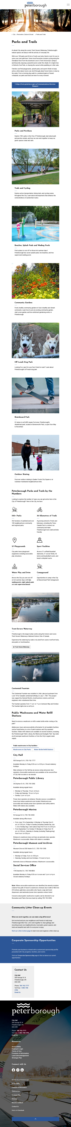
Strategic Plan (17, 1058)
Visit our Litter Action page (21, 931)
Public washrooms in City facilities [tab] (25, 746)
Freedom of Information (20, 1053)
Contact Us (15, 1106)
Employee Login (17, 1049)
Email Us (18, 992)
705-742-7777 (24, 986)
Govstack (21, 1110)
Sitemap (14, 1099)
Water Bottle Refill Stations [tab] (43, 749)
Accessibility (16, 1047)
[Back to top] (35, 1119)
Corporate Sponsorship (26, 955)
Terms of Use (17, 1051)
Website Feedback (17, 1102)
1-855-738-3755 (23, 1033)
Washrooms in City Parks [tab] (22, 749)
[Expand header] (68, 4)
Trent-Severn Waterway (21, 647)
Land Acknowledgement (20, 1055)
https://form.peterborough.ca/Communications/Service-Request (35, 85)
